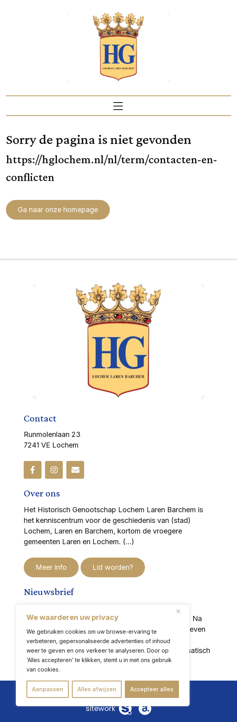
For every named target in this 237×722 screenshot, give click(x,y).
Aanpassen (47, 689)
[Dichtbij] (181, 611)
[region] (103, 655)
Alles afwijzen (97, 689)
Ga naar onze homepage (58, 209)
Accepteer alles (151, 689)
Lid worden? (112, 567)
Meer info (51, 567)
